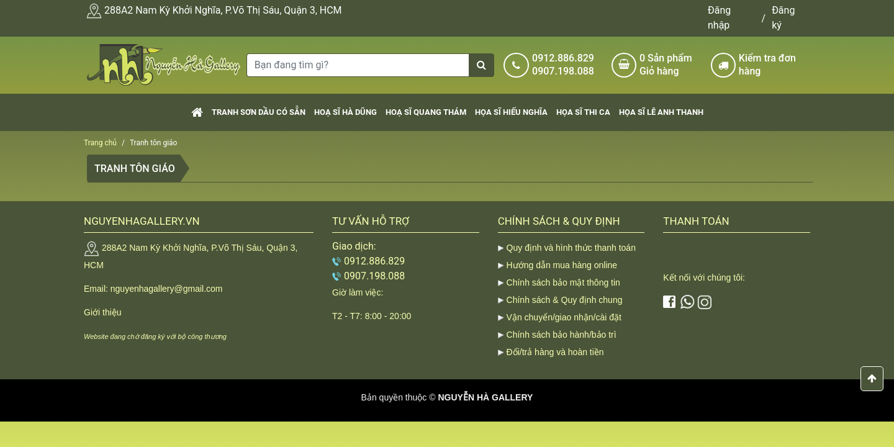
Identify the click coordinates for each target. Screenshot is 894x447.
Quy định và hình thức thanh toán (571, 248)
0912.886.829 (563, 58)
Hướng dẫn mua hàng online (562, 265)
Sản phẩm (670, 65)
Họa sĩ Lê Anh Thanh (661, 112)
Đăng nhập (719, 17)
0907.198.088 (563, 71)
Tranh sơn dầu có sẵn (258, 112)
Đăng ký (783, 17)
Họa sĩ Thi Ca (583, 112)
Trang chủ (100, 142)
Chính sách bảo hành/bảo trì (561, 335)
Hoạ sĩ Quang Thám (426, 112)
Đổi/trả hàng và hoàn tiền (555, 352)
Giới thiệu (103, 312)
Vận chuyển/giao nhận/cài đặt (564, 317)
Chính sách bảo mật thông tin (563, 282)
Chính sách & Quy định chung (565, 300)
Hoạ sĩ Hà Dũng (345, 112)
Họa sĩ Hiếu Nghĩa (511, 112)
